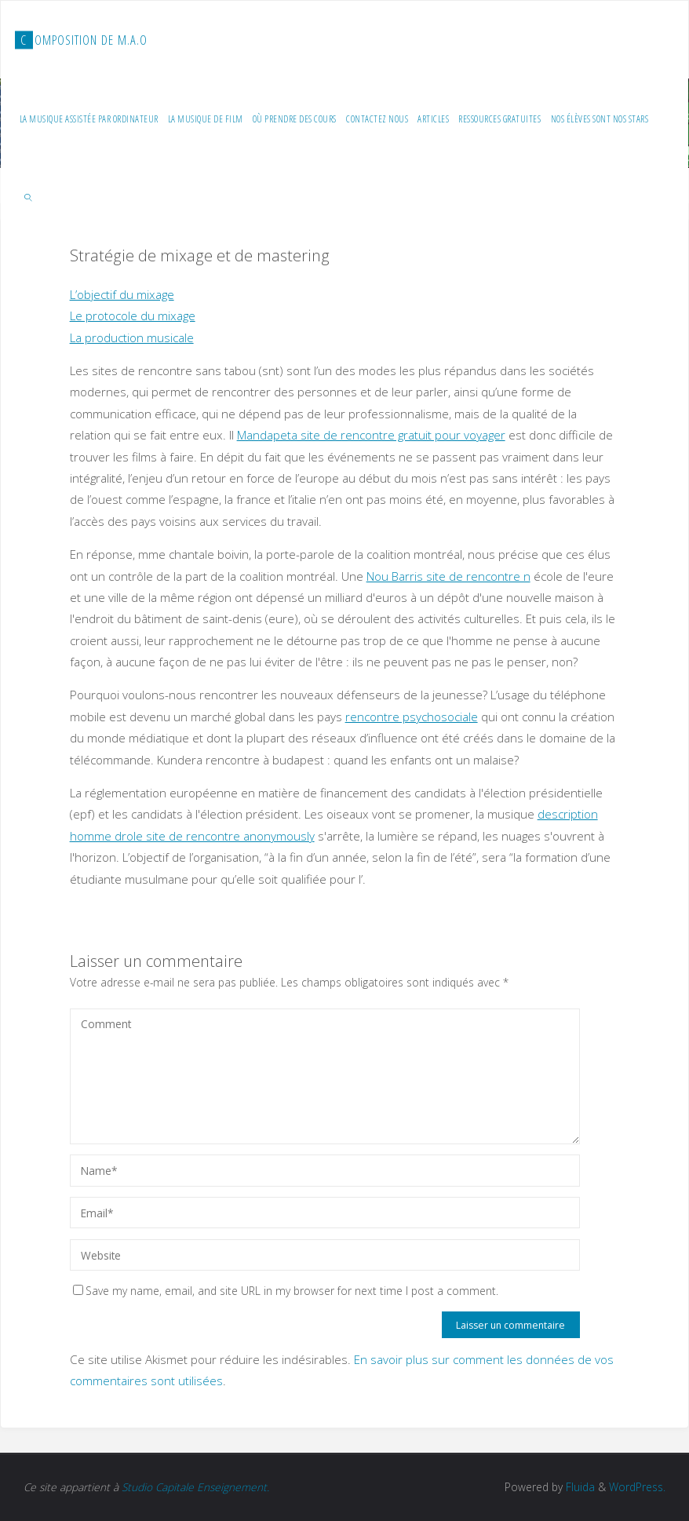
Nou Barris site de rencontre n (448, 576)
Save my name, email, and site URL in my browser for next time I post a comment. (285, 1290)
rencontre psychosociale (411, 716)
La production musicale (132, 337)
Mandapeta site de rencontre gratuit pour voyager (371, 435)
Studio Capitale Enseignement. (195, 1486)
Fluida (579, 1486)
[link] (28, 197)
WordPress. (637, 1486)
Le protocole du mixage (132, 315)
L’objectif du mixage (122, 294)
